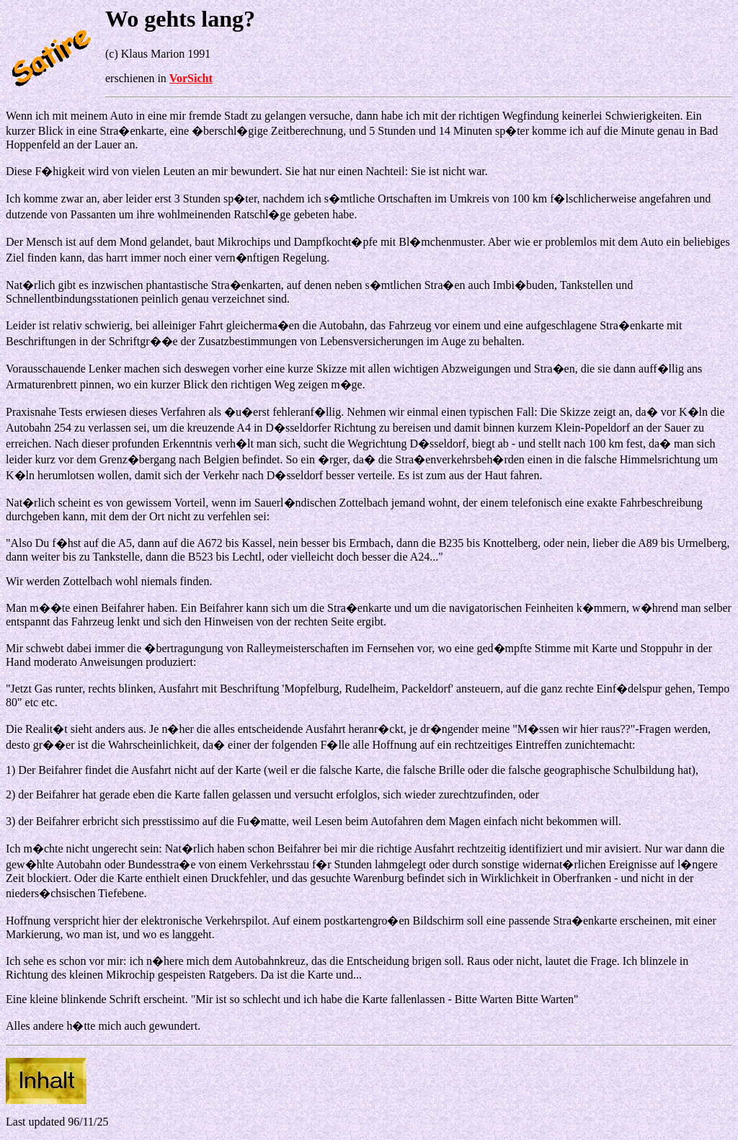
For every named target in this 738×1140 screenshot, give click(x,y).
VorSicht (191, 78)
